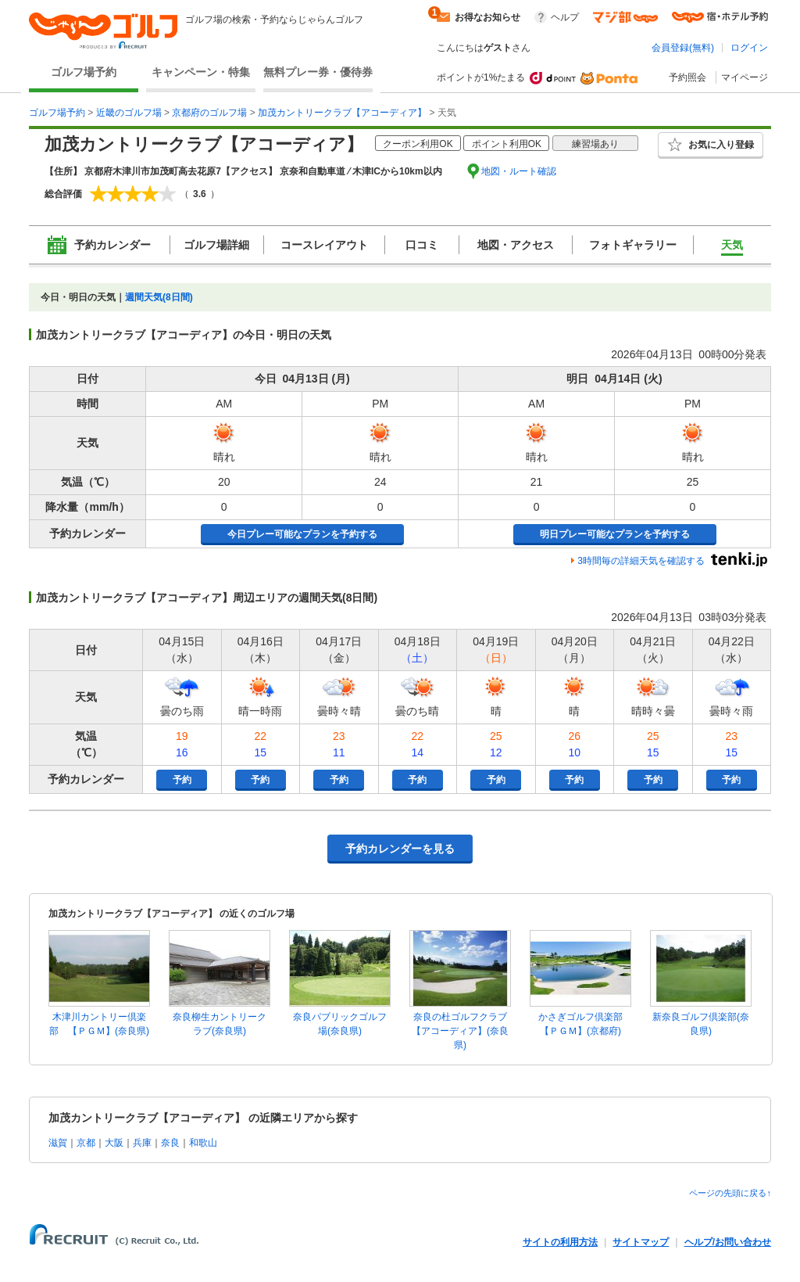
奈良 (170, 1142)
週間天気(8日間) (159, 297)
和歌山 (203, 1142)
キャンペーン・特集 (201, 72)
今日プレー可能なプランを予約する (302, 534)
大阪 (114, 1142)
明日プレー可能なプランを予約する (615, 534)
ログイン (749, 47)
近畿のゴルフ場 (129, 112)
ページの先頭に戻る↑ (730, 1193)
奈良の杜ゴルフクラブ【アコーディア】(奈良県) (460, 1030)
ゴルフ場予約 (83, 72)
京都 (86, 1142)
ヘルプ (565, 17)
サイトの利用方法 (560, 1242)
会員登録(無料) (683, 47)
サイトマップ (640, 1242)
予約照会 (687, 77)
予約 (182, 779)
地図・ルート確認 (518, 171)
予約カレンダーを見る (400, 848)
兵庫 (142, 1142)
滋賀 (57, 1142)
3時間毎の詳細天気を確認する (641, 560)
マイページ (744, 77)
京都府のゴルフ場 (209, 112)
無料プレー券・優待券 (318, 72)
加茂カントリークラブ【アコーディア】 (342, 112)
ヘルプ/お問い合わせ (727, 1242)
